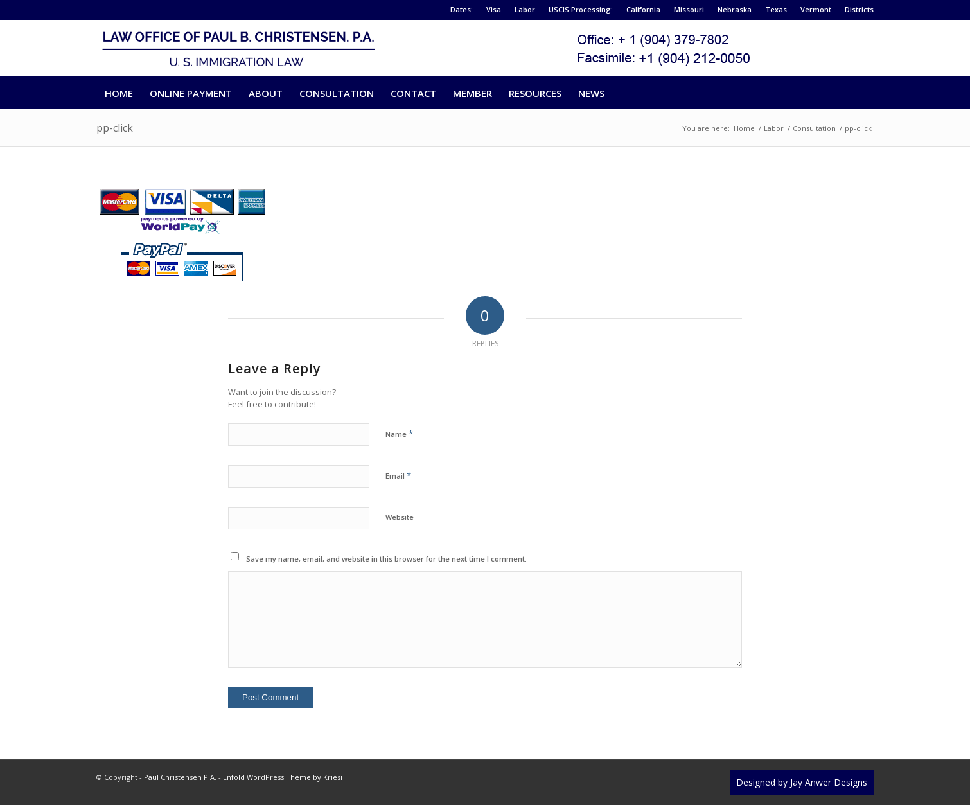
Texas (776, 9)
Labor (525, 9)
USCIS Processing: (581, 9)
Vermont (815, 9)
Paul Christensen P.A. (180, 777)
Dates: (461, 9)
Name (399, 433)
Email (398, 475)
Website (399, 517)
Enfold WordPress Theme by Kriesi (282, 777)
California (643, 9)
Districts (859, 9)
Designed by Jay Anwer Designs (801, 782)
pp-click (114, 128)
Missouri (689, 9)
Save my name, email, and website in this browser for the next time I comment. (386, 558)
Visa (493, 9)
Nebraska (735, 9)
